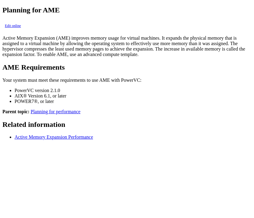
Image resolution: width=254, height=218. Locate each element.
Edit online (13, 26)
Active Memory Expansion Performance (54, 137)
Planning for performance (55, 111)
